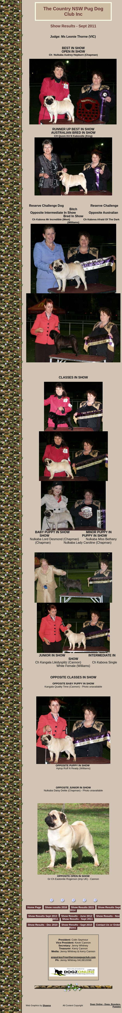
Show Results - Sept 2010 (76, 924)
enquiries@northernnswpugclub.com (73, 957)
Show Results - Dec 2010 (42, 924)
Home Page (34, 907)
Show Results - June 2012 (76, 916)
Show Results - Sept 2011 (77, 919)
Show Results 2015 (82, 907)
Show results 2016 (56, 907)
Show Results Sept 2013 (42, 916)
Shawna (47, 1005)
